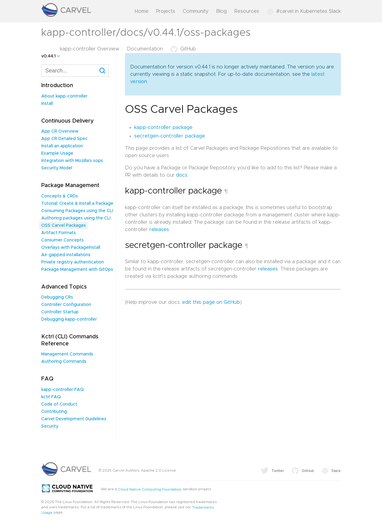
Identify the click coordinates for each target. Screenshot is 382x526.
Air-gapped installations (65, 255)
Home (142, 11)
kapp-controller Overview (89, 48)
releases (159, 229)
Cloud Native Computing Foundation (150, 489)
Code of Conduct (59, 404)
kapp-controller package (163, 127)
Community (195, 11)
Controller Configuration (66, 305)
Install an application (62, 146)
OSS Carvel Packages (63, 225)
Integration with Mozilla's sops (72, 161)
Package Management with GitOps (77, 269)
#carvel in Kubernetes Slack (304, 11)
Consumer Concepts (62, 240)
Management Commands (67, 354)
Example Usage (57, 153)
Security (49, 426)
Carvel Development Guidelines (73, 419)
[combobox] (75, 70)
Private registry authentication (72, 262)
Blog (221, 11)
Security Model (56, 168)
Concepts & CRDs (59, 196)
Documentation (145, 48)
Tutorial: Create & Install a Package (77, 203)
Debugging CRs (57, 297)
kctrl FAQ (51, 397)
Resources (246, 11)
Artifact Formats (58, 233)
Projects (165, 11)
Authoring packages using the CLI (76, 218)
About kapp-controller (64, 96)
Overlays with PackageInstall (70, 247)
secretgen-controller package (169, 136)
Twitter (272, 471)
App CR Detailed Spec (64, 139)
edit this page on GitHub (211, 302)
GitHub (183, 48)
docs (181, 175)
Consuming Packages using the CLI (77, 211)
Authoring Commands (63, 361)
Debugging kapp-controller (69, 319)
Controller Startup (60, 312)
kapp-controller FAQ (62, 390)
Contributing (54, 412)
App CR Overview (60, 131)
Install (47, 103)
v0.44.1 (48, 56)
